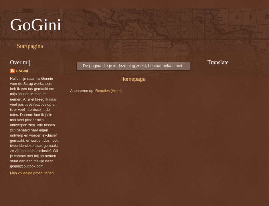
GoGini (36, 24)
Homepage (133, 79)
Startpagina (30, 46)
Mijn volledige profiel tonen (32, 173)
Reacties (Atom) (108, 91)
